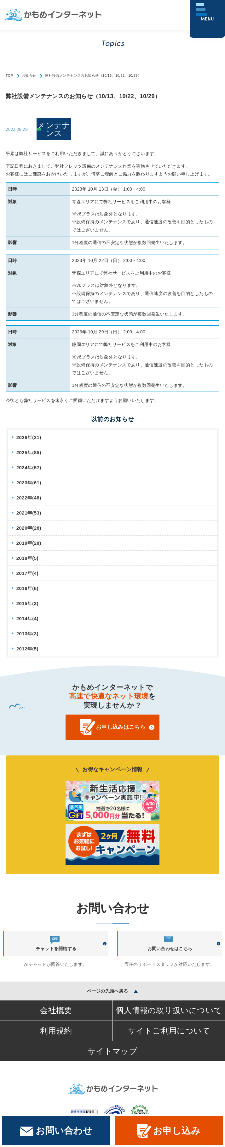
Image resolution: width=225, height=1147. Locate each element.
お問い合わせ (56, 1131)
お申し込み (168, 1131)
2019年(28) (28, 543)
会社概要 (56, 1010)
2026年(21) (28, 437)
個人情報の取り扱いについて (169, 1010)
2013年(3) (27, 633)
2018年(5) (27, 558)
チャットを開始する (56, 943)
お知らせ (29, 75)
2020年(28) (28, 528)
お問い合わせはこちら (170, 943)
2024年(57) (28, 467)
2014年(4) (27, 618)
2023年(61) (28, 482)
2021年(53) (28, 512)
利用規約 (56, 1030)
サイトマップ (113, 1051)
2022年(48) (28, 497)
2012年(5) (27, 648)
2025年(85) (28, 452)
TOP (9, 75)
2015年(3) (27, 603)
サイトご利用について (169, 1030)
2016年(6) (27, 588)
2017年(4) (27, 573)
